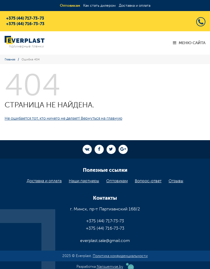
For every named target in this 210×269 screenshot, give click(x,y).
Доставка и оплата (134, 5)
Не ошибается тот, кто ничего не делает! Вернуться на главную (63, 118)
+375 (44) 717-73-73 (25, 18)
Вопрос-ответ (148, 181)
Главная (10, 59)
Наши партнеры (84, 181)
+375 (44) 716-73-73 (25, 23)
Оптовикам (70, 5)
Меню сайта (189, 42)
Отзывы (176, 181)
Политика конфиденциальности (120, 256)
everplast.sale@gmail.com (105, 240)
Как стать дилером (99, 5)
